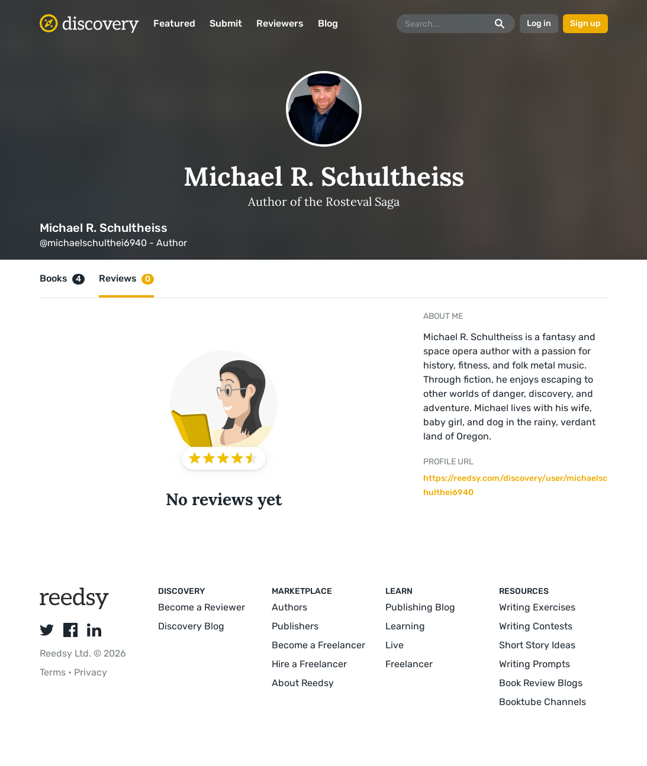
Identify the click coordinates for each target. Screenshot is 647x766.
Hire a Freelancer (309, 664)
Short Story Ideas (537, 645)
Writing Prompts (534, 664)
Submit (226, 23)
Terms (54, 672)
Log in (539, 23)
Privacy (90, 672)
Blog (328, 23)
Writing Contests (535, 626)
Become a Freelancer (318, 645)
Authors (289, 607)
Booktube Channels (542, 701)
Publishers (295, 626)
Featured (174, 23)
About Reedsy (303, 683)
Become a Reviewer (201, 607)
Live (394, 645)
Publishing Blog (420, 607)
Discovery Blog (191, 626)
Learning (405, 626)
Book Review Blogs (540, 683)
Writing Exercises (537, 607)
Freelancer (409, 664)
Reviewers (280, 23)
